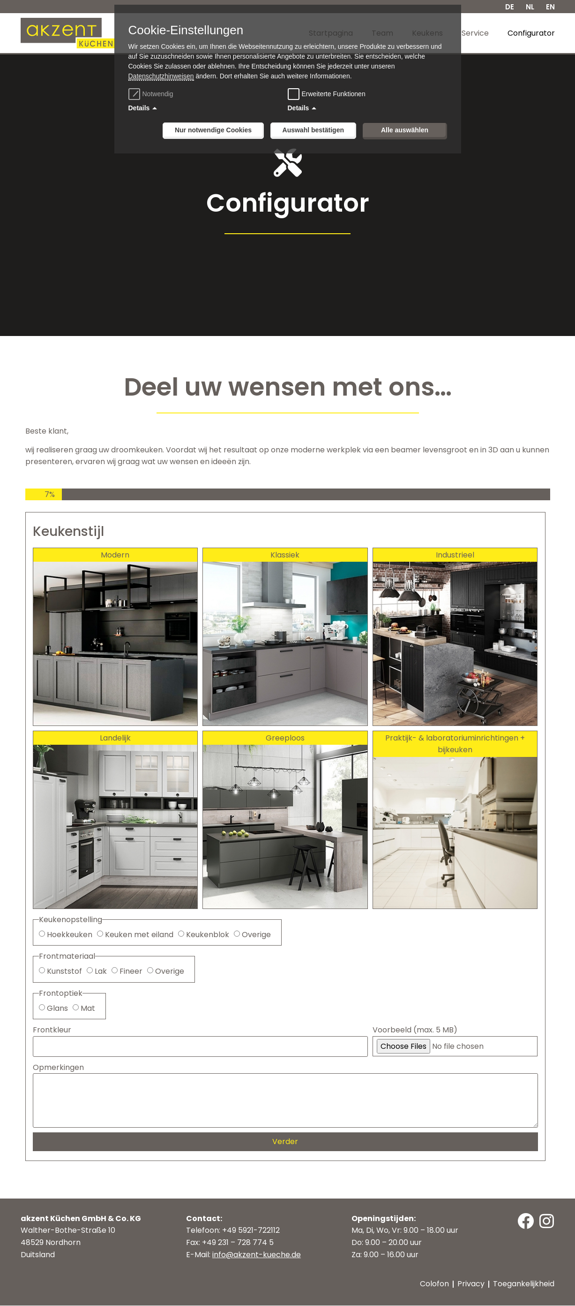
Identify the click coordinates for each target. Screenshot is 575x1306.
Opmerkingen (58, 1067)
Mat (88, 1008)
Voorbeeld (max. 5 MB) (415, 1030)
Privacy (471, 1284)
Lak (101, 971)
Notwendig (152, 93)
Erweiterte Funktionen (334, 94)
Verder (285, 1141)
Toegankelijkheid (524, 1284)
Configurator (531, 33)
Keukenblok (207, 934)
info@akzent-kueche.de (256, 1254)
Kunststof (64, 971)
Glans (57, 1008)
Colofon (434, 1284)
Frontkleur (52, 1030)
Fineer (130, 971)
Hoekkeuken (69, 934)
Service (475, 33)
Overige (256, 934)
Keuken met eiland (139, 934)
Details (139, 108)
